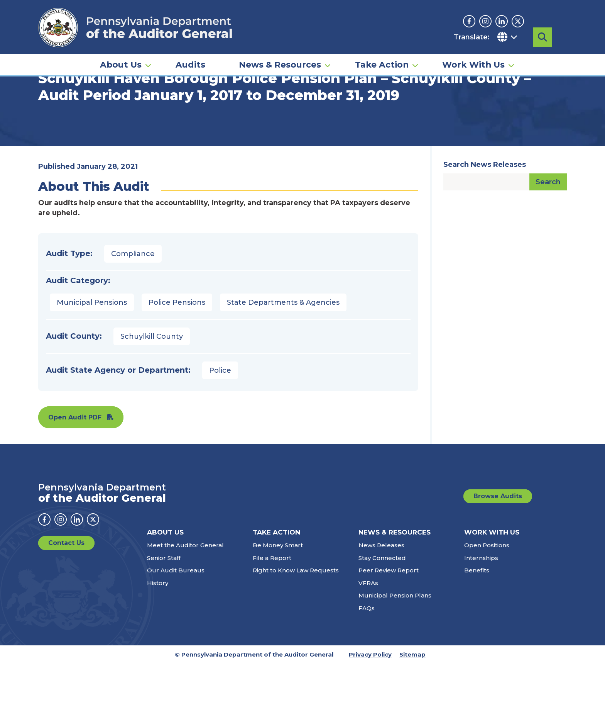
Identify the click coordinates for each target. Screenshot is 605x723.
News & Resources (280, 64)
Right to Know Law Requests (296, 629)
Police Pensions (177, 361)
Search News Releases (484, 223)
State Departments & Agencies (283, 361)
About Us (121, 64)
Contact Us (66, 602)
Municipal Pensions (92, 361)
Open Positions (486, 604)
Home (49, 118)
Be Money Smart (278, 604)
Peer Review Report (388, 629)
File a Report (272, 617)
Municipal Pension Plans (394, 655)
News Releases (381, 604)
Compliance (133, 313)
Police (220, 429)
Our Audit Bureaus (175, 629)
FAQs (366, 667)
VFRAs (368, 642)
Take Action (382, 64)
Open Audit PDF (74, 476)
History (157, 642)
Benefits (476, 629)
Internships (481, 617)
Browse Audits (497, 555)
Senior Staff (164, 617)
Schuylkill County (151, 395)
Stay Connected (382, 617)
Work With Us (473, 64)
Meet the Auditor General (185, 604)
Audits (190, 64)
